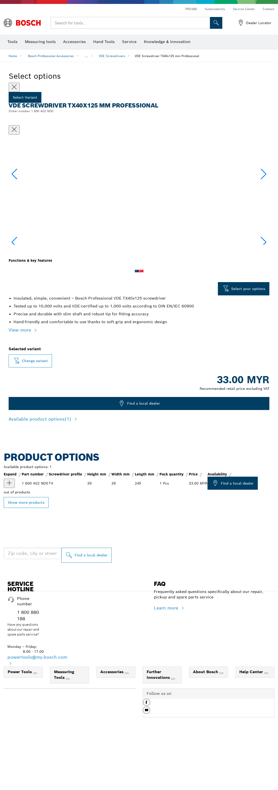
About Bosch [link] (206, 721)
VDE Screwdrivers (112, 56)
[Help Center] (266, 722)
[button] (263, 198)
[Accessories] (127, 722)
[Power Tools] (35, 722)
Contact (268, 9)
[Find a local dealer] (86, 604)
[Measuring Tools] (68, 728)
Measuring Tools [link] (64, 723)
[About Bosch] (221, 722)
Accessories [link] (112, 721)
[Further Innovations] (173, 728)
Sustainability (215, 9)
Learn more (167, 657)
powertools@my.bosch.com (37, 706)
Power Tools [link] (20, 721)
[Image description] (24, 278)
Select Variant (25, 97)
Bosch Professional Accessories (51, 56)
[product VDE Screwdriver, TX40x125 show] (9, 532)
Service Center (244, 9)
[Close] (14, 87)
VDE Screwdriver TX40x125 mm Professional (167, 56)
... (86, 56)
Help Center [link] (251, 721)
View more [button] (21, 379)
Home (13, 56)
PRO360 (191, 9)
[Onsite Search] (216, 23)
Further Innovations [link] (159, 723)
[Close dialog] (14, 130)
